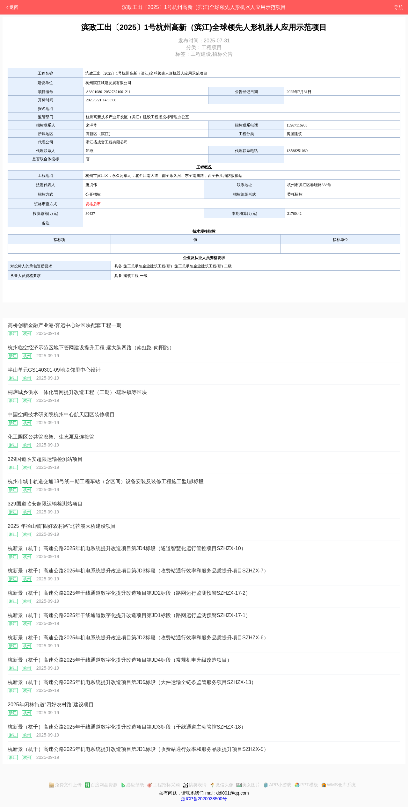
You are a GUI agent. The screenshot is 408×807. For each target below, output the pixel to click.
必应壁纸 (132, 784)
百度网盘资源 (101, 784)
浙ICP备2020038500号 (204, 798)
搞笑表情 (195, 784)
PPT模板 (306, 784)
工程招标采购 (163, 784)
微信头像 (221, 784)
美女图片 (248, 784)
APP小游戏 (277, 784)
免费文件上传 (65, 784)
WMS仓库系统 (338, 784)
